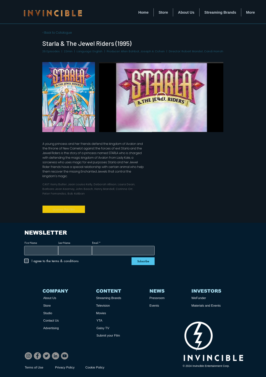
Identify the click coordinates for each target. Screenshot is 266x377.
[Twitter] (46, 355)
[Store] (57, 305)
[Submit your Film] (110, 335)
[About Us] (57, 298)
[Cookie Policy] (98, 367)
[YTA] (110, 320)
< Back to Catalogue (57, 32)
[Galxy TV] (110, 328)
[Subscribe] (143, 261)
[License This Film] (63, 209)
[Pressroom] (163, 298)
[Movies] (109, 313)
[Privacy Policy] (68, 367)
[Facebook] (37, 355)
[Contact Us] (57, 320)
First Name (31, 243)
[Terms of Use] (38, 367)
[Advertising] (57, 328)
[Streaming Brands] (109, 298)
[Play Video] (161, 97)
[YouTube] (64, 355)
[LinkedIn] (55, 355)
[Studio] (57, 313)
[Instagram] (28, 355)
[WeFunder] (205, 298)
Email (95, 243)
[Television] (109, 305)
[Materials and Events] (207, 305)
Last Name (64, 243)
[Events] (163, 305)
